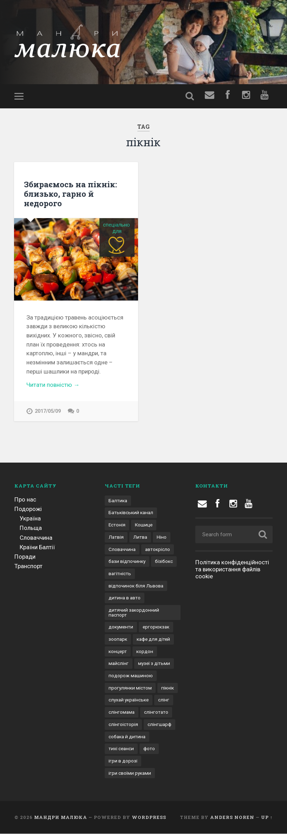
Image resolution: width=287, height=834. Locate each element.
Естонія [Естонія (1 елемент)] (117, 525)
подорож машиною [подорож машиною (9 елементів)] (131, 676)
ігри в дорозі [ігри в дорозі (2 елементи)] (123, 761)
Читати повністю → (52, 384)
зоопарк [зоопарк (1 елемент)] (118, 639)
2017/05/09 (48, 411)
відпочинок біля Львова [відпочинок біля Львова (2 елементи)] (136, 585)
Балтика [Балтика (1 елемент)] (118, 500)
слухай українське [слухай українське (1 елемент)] (129, 700)
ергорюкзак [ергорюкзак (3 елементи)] (156, 627)
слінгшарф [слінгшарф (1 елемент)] (159, 724)
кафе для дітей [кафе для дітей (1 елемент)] (153, 639)
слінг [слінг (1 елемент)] (163, 700)
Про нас (25, 499)
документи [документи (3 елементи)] (121, 627)
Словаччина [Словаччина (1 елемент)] (122, 549)
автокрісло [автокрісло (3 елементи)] (157, 549)
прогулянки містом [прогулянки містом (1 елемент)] (130, 688)
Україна (30, 518)
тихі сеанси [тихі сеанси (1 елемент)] (121, 749)
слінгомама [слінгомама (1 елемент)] (122, 712)
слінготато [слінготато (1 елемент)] (156, 712)
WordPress (149, 817)
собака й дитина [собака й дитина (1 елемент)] (127, 736)
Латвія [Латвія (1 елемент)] (116, 537)
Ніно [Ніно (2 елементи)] (162, 537)
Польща (31, 528)
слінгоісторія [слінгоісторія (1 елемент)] (123, 724)
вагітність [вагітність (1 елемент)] (120, 573)
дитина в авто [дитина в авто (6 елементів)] (125, 598)
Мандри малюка (60, 817)
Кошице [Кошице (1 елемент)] (143, 525)
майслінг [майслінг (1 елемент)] (119, 663)
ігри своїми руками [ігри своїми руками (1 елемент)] (130, 773)
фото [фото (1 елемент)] (149, 749)
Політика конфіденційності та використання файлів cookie (232, 569)
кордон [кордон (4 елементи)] (144, 651)
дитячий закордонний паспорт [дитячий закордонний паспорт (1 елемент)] (134, 612)
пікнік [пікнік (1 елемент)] (167, 688)
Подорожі (28, 508)
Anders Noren (232, 817)
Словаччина (36, 537)
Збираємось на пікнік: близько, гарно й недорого (70, 193)
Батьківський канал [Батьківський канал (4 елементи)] (131, 513)
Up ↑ (267, 817)
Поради (24, 556)
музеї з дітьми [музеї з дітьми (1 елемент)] (154, 663)
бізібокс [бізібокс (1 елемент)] (164, 561)
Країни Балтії (37, 547)
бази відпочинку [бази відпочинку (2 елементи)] (127, 561)
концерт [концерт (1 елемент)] (118, 651)
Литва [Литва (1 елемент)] (140, 537)
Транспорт (28, 566)
